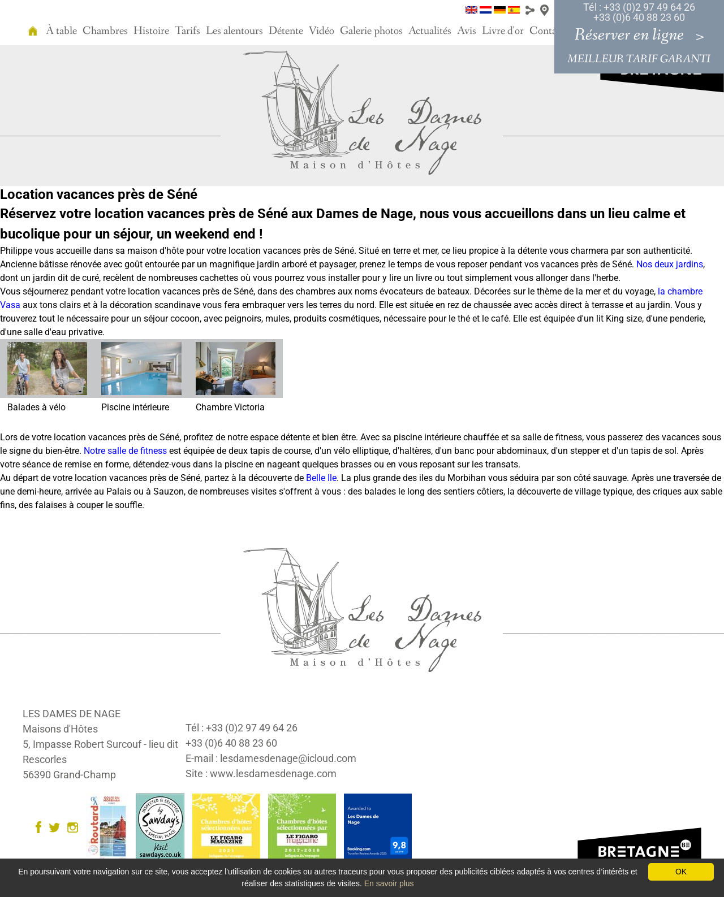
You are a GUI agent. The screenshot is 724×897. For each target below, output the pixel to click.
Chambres (105, 31)
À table (61, 31)
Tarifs (187, 31)
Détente (286, 31)
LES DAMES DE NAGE (71, 714)
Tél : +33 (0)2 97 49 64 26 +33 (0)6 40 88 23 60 (639, 12)
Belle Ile (321, 478)
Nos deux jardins (669, 264)
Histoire (151, 31)
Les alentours (234, 31)
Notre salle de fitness (125, 450)
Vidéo (321, 31)
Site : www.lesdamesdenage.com (261, 773)
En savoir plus (389, 883)
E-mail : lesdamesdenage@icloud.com (271, 758)
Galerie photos (371, 31)
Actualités (429, 31)
